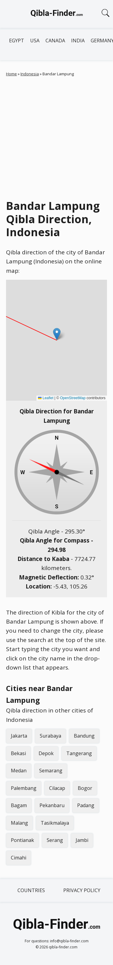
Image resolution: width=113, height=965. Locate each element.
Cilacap (57, 788)
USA (34, 40)
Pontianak (22, 840)
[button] (57, 334)
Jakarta (19, 735)
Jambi (82, 840)
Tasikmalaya (55, 823)
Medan (19, 770)
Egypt (16, 40)
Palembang (23, 788)
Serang (55, 840)
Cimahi (18, 857)
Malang (19, 823)
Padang (85, 805)
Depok (46, 753)
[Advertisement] (56, 136)
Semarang (50, 770)
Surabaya (50, 735)
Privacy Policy (81, 890)
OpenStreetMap (73, 398)
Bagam (19, 805)
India (78, 40)
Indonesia (29, 74)
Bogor (85, 788)
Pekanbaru (51, 805)
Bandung (84, 735)
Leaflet (45, 398)
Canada (55, 40)
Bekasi (18, 753)
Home (11, 74)
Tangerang (79, 753)
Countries (31, 890)
